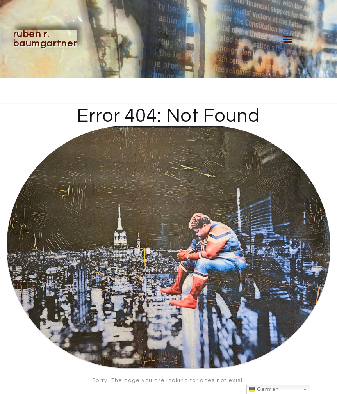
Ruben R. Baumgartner (45, 38)
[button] (288, 39)
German (264, 389)
